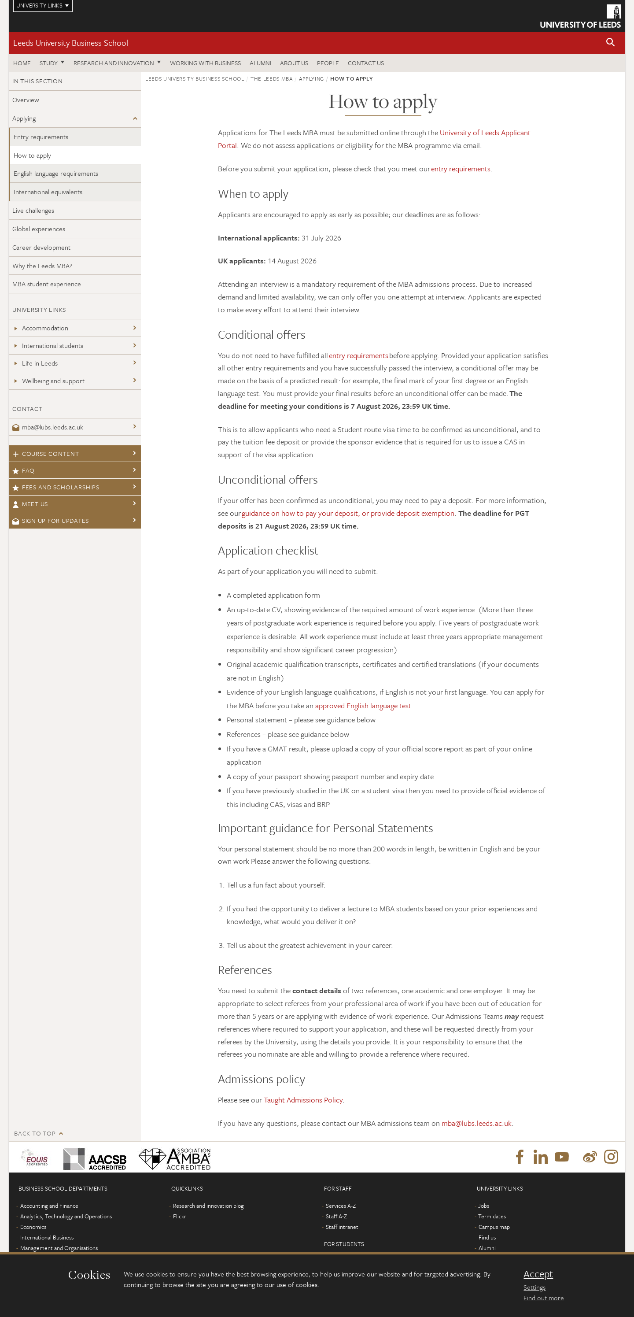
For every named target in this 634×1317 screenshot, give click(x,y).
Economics (33, 1226)
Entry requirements (41, 136)
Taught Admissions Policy (303, 1099)
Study (49, 62)
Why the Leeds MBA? (42, 265)
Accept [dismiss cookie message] (538, 1274)
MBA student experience (46, 284)
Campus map (494, 1226)
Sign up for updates (50, 520)
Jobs (483, 1205)
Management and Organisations (59, 1247)
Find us (487, 1237)
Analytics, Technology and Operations (66, 1216)
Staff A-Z (336, 1216)
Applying (24, 118)
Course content (45, 453)
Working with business (205, 62)
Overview (25, 99)
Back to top (34, 1133)
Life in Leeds (35, 363)
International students (47, 345)
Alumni (260, 62)
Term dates (492, 1216)
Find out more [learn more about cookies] (543, 1297)
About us (294, 62)
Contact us (366, 62)
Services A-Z (341, 1205)
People (328, 62)
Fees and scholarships (56, 487)
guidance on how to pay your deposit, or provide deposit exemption (348, 512)
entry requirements (460, 168)
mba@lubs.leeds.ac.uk (47, 427)
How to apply (32, 155)
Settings (534, 1287)
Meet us (30, 503)
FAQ (23, 470)
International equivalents (48, 191)
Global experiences (38, 228)
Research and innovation (114, 62)
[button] (611, 43)
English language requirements (56, 173)
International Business (47, 1237)
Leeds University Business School (70, 42)
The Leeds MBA (271, 78)
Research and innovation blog (208, 1205)
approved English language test (363, 705)
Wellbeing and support (48, 380)
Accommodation (40, 328)
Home (22, 62)
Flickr (179, 1216)
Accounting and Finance (49, 1205)
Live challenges (33, 210)
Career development (41, 247)
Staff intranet (342, 1226)
